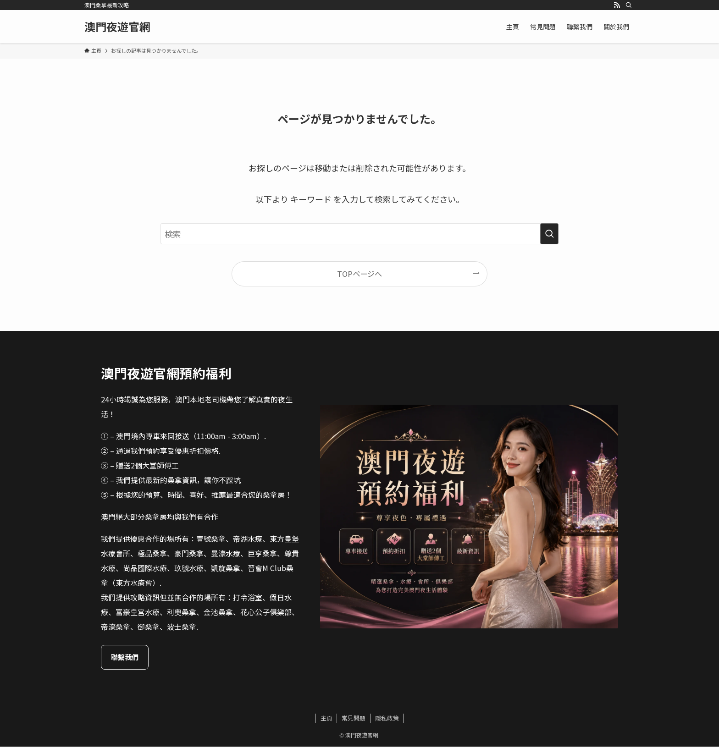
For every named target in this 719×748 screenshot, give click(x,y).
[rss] (617, 5)
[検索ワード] (359, 233)
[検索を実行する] (549, 233)
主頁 (326, 719)
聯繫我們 (156, 657)
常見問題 (353, 719)
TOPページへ (359, 273)
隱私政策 (387, 719)
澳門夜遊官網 (117, 26)
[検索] (629, 5)
